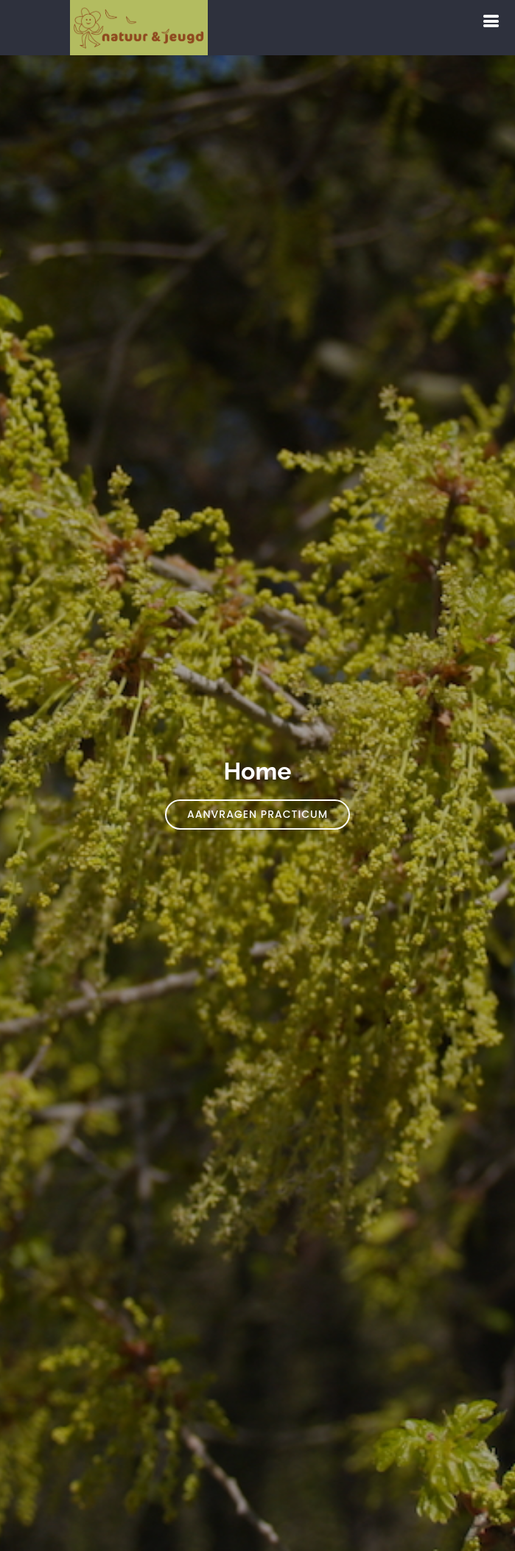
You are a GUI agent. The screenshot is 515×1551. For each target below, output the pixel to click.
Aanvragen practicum (257, 814)
